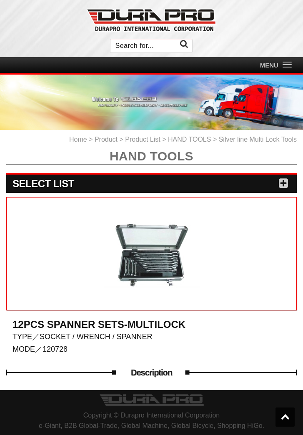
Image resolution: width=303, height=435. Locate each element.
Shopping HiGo (240, 425)
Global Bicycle (192, 425)
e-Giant (49, 425)
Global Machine (144, 425)
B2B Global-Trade (90, 425)
